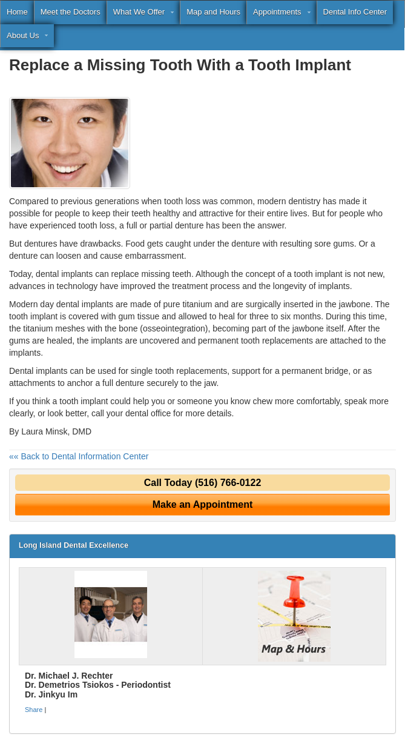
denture (189, 225)
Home (17, 11)
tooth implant (33, 316)
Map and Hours (213, 11)
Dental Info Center (355, 11)
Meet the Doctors (70, 11)
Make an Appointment (203, 504)
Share (33, 709)
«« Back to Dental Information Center (78, 456)
